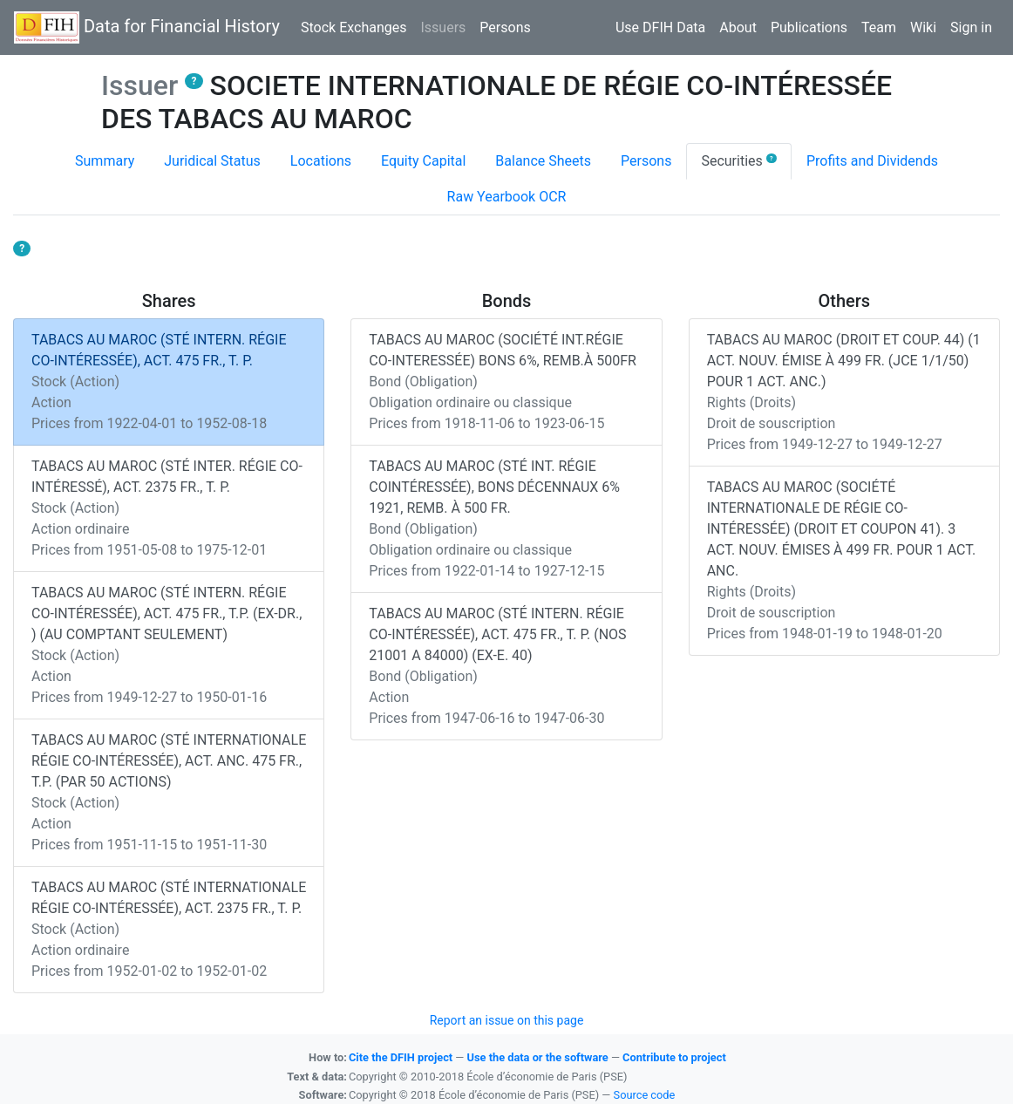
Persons (504, 27)
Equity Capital (423, 161)
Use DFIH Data (660, 27)
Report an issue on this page (507, 1020)
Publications (809, 27)
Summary (104, 161)
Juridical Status (212, 161)
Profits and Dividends (872, 161)
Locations (320, 161)
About (738, 27)
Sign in (971, 27)
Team (878, 27)
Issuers (446, 26)
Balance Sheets (543, 161)
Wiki (923, 27)
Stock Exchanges (353, 27)
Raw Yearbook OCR (507, 196)
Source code (645, 1094)
